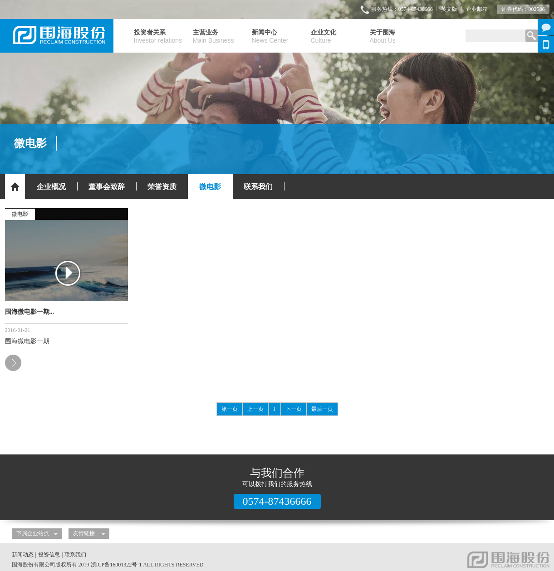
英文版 (449, 9)
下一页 (293, 409)
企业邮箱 (477, 9)
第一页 (229, 409)
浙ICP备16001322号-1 (116, 564)
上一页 (255, 409)
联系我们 (75, 554)
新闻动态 (23, 554)
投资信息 (49, 554)
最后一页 (322, 409)
